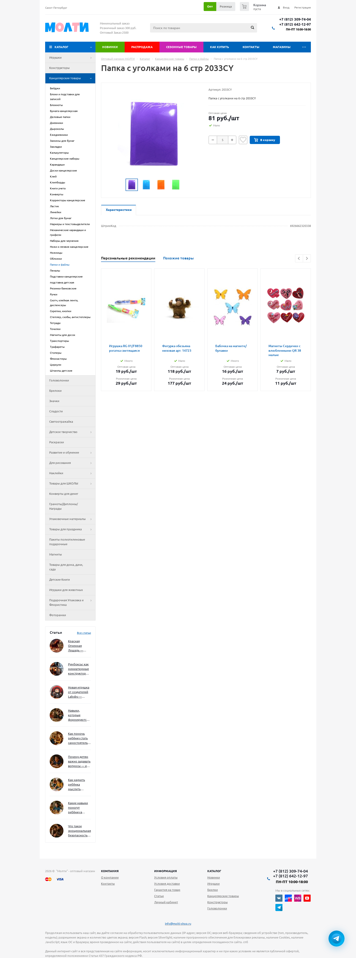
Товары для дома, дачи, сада (66, 567)
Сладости (56, 411)
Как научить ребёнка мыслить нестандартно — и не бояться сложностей (79, 784)
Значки (54, 401)
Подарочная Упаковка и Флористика (72, 602)
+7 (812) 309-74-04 (295, 19)
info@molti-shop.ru (178, 923)
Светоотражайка (61, 421)
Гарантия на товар (167, 889)
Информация (165, 871)
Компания (110, 871)
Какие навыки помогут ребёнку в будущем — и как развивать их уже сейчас (78, 807)
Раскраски (56, 442)
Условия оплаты (166, 877)
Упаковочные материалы (72, 519)
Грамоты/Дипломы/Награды (63, 506)
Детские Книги (59, 579)
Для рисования (72, 463)
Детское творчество (72, 432)
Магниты (55, 554)
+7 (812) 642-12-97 (295, 24)
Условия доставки (167, 883)
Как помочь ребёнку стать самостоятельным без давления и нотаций (79, 738)
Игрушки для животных (66, 589)
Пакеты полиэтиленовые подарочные (67, 542)
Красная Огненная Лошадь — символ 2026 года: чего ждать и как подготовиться (78, 646)
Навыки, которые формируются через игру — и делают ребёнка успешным (78, 715)
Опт (210, 6)
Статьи (159, 896)
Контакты (251, 47)
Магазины (281, 47)
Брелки (212, 889)
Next (307, 258)
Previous (299, 258)
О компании (110, 877)
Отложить (243, 140)
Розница (226, 6)
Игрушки (72, 58)
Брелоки (55, 390)
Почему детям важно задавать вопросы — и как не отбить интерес (79, 761)
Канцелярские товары (72, 78)
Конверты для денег (63, 493)
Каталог (61, 47)
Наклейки (72, 473)
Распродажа (142, 47)
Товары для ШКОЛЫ (72, 484)
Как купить (219, 47)
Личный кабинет (166, 902)
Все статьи (84, 632)
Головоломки (59, 380)
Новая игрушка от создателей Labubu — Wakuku (78, 692)
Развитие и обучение (72, 453)
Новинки (110, 47)
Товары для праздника (72, 529)
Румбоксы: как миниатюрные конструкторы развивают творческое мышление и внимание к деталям (78, 669)
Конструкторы (59, 67)
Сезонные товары (181, 47)
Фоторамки (57, 615)
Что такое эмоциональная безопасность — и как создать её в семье (79, 831)
